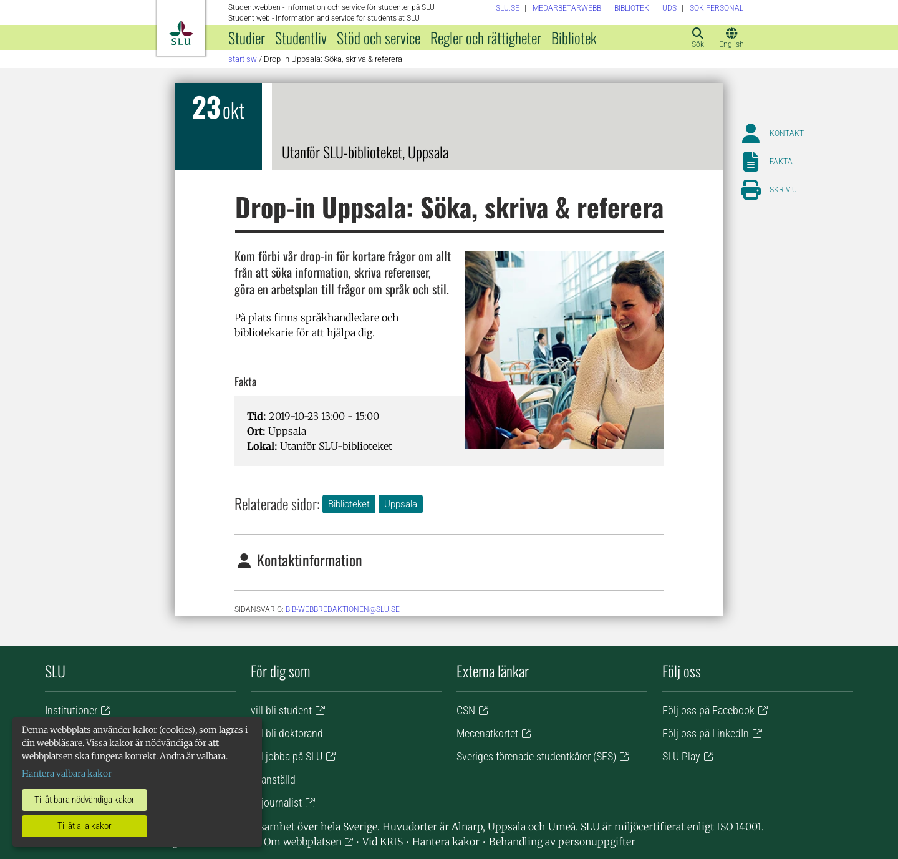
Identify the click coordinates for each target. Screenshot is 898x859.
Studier (246, 37)
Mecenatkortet (487, 733)
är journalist (276, 802)
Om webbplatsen (303, 841)
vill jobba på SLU (286, 756)
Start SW (242, 59)
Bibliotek (574, 37)
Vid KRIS (383, 841)
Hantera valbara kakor (67, 773)
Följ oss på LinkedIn (705, 733)
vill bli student (281, 710)
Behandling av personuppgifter (562, 841)
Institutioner (71, 710)
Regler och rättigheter (485, 37)
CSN (465, 710)
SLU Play (681, 756)
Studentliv (301, 37)
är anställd (273, 779)
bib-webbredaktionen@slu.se (343, 609)
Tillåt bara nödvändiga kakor (84, 799)
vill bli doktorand (287, 733)
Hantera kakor (446, 841)
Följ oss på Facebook (708, 710)
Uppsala (400, 504)
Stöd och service (378, 37)
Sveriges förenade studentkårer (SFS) (536, 756)
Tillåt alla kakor (84, 826)
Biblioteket (349, 504)
